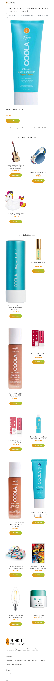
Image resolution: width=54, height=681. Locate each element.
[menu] (47, 2)
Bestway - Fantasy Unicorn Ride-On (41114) (15, 214)
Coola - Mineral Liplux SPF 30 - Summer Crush (15, 441)
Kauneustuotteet (10, 677)
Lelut (7, 680)
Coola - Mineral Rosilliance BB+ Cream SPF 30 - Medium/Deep (16, 524)
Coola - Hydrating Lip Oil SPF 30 (38, 263)
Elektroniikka (9, 674)
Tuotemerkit (16, 109)
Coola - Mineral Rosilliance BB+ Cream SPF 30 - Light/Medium (16, 395)
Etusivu (8, 14)
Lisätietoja (12, 120)
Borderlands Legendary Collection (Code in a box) (38, 567)
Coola (22, 109)
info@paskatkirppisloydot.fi (14, 664)
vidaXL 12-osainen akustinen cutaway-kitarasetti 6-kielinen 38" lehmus (15, 166)
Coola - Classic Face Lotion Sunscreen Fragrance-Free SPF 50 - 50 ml (38, 514)
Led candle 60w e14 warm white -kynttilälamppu (16, 616)
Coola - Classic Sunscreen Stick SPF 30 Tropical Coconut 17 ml (16, 307)
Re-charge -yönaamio (38, 616)
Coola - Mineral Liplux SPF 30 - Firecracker (38, 354)
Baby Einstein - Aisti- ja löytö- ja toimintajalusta (15, 567)
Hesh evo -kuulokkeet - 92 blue (38, 173)
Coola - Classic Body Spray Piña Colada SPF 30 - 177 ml (38, 438)
